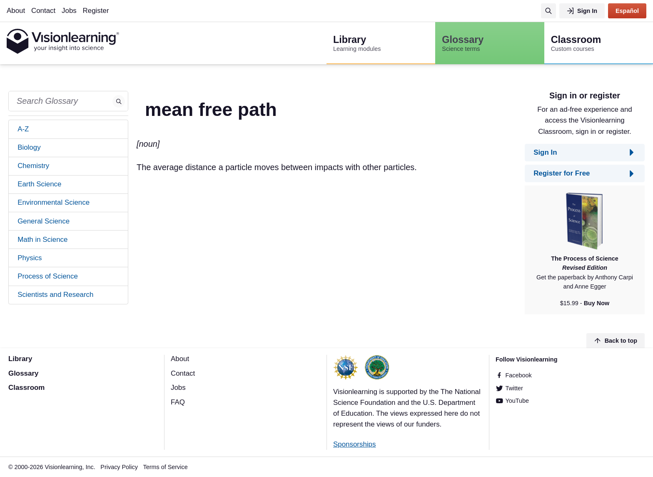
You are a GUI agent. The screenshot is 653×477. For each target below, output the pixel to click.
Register (96, 11)
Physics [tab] (29, 258)
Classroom (26, 388)
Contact (43, 11)
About (16, 11)
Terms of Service (165, 467)
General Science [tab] (43, 221)
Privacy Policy (119, 467)
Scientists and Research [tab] (55, 295)
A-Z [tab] (23, 129)
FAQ (178, 402)
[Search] (548, 10)
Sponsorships (354, 444)
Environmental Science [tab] (53, 202)
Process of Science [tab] (47, 276)
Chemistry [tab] (33, 166)
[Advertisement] (326, 232)
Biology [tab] (28, 147)
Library (20, 359)
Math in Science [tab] (42, 240)
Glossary (23, 373)
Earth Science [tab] (39, 184)
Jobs (69, 11)
